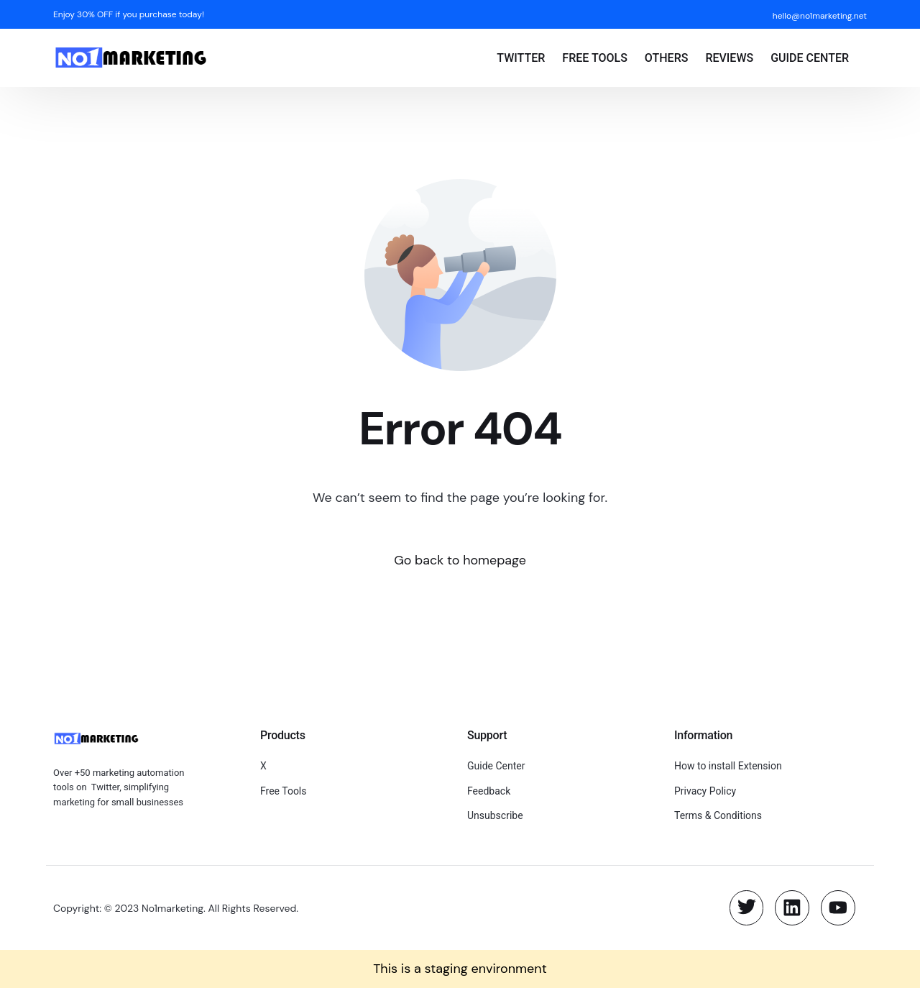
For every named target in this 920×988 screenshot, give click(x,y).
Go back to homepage (460, 560)
